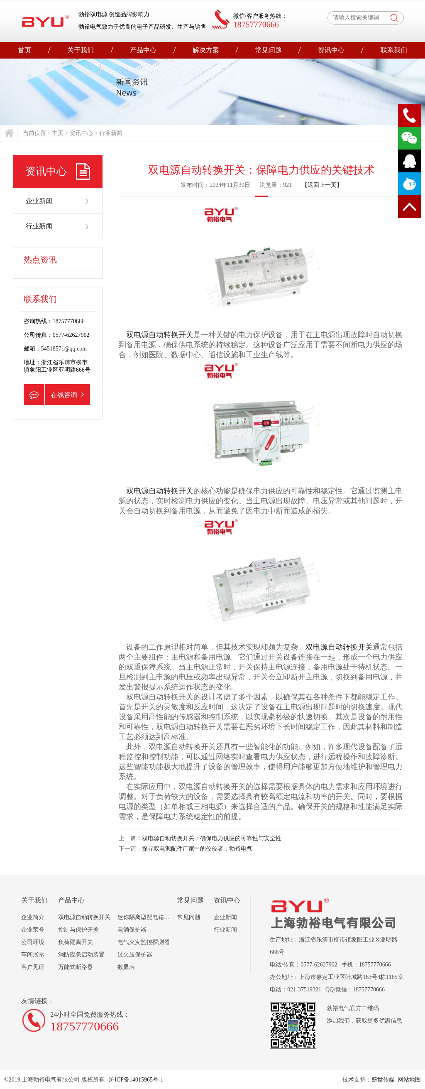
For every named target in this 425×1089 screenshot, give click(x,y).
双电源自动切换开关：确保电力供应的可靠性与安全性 (211, 838)
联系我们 (394, 50)
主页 (58, 133)
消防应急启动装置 (81, 955)
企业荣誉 (32, 930)
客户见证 (32, 967)
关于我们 (80, 50)
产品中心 (143, 50)
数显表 (126, 967)
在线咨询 (54, 394)
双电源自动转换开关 (159, 335)
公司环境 (32, 942)
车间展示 (32, 955)
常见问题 (268, 50)
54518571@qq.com (64, 349)
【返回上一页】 (322, 185)
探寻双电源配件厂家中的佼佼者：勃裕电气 (197, 849)
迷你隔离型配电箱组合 (146, 917)
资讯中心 (331, 50)
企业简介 (32, 917)
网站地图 (409, 1080)
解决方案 (206, 50)
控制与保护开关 (78, 930)
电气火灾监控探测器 (143, 942)
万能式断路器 (75, 967)
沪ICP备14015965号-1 (135, 1080)
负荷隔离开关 (75, 942)
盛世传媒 (383, 1080)
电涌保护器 (132, 930)
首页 (24, 50)
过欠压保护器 (134, 955)
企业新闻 (58, 201)
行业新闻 (110, 133)
